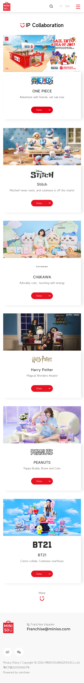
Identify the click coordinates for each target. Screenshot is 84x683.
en (67, 6)
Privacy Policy (11, 662)
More (42, 603)
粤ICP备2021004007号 (16, 667)
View (39, 110)
